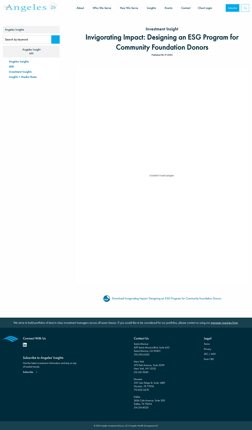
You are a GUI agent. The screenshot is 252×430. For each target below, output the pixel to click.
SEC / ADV (210, 354)
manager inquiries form (224, 323)
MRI (11, 67)
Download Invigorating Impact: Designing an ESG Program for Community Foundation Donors (162, 298)
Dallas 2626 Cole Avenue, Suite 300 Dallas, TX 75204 (149, 400)
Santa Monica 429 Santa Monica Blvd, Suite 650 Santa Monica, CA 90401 (151, 347)
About (80, 8)
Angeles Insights (19, 61)
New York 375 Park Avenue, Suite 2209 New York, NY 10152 (149, 365)
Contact (185, 8)
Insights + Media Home (23, 77)
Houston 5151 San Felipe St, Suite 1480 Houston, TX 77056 (149, 382)
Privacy (207, 349)
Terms (207, 344)
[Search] (55, 39)
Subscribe (232, 7)
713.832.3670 (141, 389)
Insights (151, 8)
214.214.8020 (141, 407)
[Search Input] (27, 39)
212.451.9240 (141, 372)
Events (168, 8)
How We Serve (129, 8)
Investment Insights (20, 72)
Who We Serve (102, 8)
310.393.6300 (141, 354)
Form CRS (209, 359)
